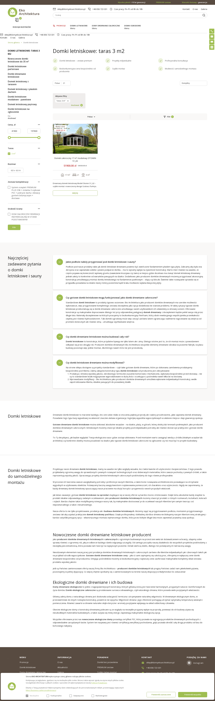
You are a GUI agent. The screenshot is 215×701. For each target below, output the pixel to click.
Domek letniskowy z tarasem (18, 71)
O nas (195, 9)
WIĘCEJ (75, 147)
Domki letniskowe (78, 22)
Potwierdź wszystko (192, 694)
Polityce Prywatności (99, 683)
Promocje (61, 22)
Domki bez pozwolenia (107, 662)
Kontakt (186, 9)
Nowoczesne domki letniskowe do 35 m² (18, 48)
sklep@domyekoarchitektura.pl (71, 9)
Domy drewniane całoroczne (106, 22)
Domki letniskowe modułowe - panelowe (19, 86)
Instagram (198, 663)
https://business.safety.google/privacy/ (41, 690)
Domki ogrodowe (132, 22)
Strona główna (14, 31)
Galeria (204, 9)
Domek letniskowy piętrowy (22, 92)
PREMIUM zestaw (105, 667)
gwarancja (194, 2)
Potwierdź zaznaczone (161, 694)
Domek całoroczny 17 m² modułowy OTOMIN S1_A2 (75, 113)
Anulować (30, 121)
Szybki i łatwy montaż (107, 672)
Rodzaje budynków (22, 22)
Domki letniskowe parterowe (17, 56)
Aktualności (62, 667)
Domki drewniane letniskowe (17, 64)
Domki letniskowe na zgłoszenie (18, 99)
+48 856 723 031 (99, 9)
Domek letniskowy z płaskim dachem (22, 79)
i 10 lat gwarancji (131, 2)
